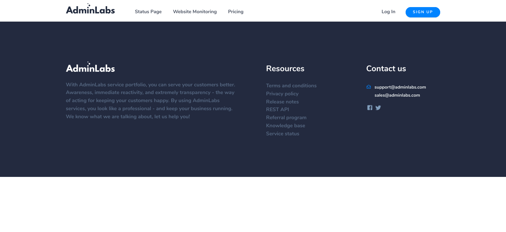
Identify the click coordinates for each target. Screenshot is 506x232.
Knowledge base (289, 126)
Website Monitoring (195, 12)
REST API (281, 109)
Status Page (148, 12)
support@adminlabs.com (396, 87)
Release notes (285, 102)
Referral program (289, 118)
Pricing (236, 12)
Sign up (423, 12)
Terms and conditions (294, 86)
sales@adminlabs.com (397, 95)
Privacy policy (285, 94)
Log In (389, 12)
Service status (286, 134)
